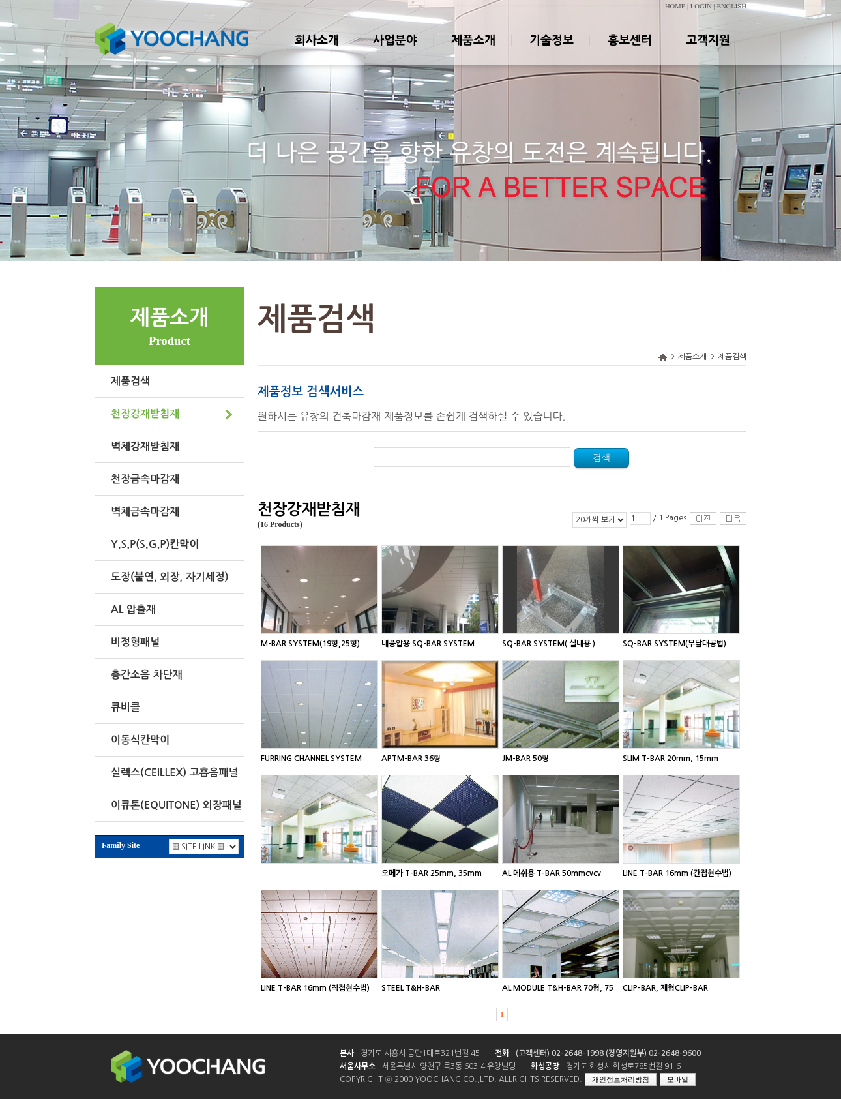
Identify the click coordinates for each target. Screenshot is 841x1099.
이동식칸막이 (140, 740)
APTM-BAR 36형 (411, 758)
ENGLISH (731, 6)
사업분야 (394, 51)
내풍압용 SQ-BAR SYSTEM (428, 644)
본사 (347, 1053)
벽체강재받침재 (145, 446)
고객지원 (707, 51)
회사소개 (316, 51)
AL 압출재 (133, 609)
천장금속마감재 (145, 479)
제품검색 (130, 381)
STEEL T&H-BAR (410, 988)
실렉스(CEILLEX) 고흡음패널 (175, 772)
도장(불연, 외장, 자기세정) (170, 577)
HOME (675, 6)
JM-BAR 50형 (525, 758)
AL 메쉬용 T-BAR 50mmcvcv (551, 873)
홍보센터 (629, 51)
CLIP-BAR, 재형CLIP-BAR (665, 988)
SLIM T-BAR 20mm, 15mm (670, 758)
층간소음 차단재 (147, 675)
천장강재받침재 (145, 414)
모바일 (677, 1079)
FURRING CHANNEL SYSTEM (311, 758)
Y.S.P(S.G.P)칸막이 (155, 544)
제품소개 (473, 51)
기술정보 (551, 51)
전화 (502, 1053)
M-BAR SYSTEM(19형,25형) (310, 644)
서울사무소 (358, 1066)
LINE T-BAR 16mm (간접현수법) (677, 873)
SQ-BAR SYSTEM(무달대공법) (674, 644)
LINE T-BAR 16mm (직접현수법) (315, 988)
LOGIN (701, 6)
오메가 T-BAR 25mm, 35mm (431, 873)
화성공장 (545, 1066)
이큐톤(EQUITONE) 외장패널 (176, 805)
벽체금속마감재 (145, 512)
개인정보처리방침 (620, 1079)
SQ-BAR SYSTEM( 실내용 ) (548, 644)
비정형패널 (135, 642)
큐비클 (125, 707)
